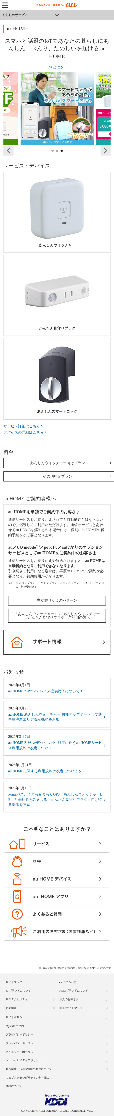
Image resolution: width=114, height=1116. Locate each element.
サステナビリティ (17, 999)
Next (106, 150)
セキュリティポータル (19, 1051)
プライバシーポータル (19, 1043)
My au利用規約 (15, 1026)
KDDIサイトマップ (71, 1008)
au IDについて (68, 982)
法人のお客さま (69, 999)
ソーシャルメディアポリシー (23, 1060)
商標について (14, 1086)
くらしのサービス (15, 15)
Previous (8, 150)
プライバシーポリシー (19, 1034)
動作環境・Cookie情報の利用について (29, 1069)
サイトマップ (14, 982)
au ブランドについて (18, 990)
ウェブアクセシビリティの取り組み (28, 1077)
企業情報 (11, 1008)
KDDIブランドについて (73, 990)
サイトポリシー (15, 1017)
